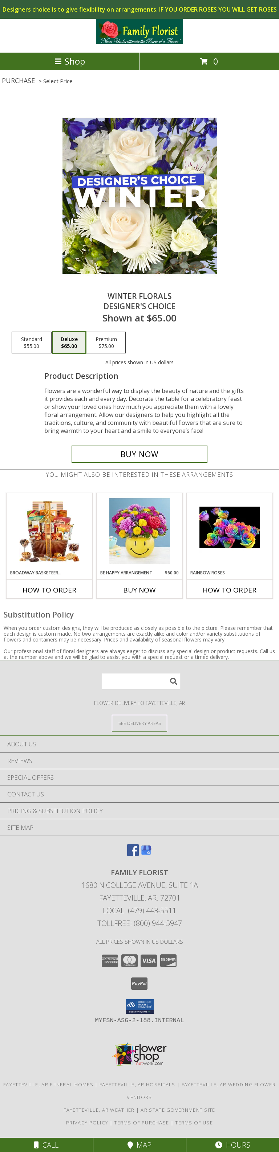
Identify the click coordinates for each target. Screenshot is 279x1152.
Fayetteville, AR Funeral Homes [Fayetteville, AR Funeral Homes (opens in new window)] (48, 1084)
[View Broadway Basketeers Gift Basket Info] (49, 531)
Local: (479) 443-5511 (139, 910)
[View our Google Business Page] (146, 853)
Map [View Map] (139, 1145)
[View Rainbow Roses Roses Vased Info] (229, 531)
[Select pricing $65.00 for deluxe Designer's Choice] (69, 342)
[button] (140, 1006)
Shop (69, 61)
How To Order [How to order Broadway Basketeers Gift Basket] (49, 590)
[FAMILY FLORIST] (139, 41)
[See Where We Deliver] (139, 723)
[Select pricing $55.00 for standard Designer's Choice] (31, 342)
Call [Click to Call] (46, 1145)
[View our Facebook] (133, 853)
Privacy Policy (87, 1122)
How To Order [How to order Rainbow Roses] (229, 590)
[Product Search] (141, 681)
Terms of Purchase (141, 1122)
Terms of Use (194, 1122)
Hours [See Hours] (232, 1145)
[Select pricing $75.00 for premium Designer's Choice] (106, 342)
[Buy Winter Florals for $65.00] (139, 454)
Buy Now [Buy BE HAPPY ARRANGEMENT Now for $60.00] (139, 590)
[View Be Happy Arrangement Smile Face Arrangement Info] (139, 531)
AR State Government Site (178, 1110)
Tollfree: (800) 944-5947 (139, 923)
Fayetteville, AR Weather (99, 1110)
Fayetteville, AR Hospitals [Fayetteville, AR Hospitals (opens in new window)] (137, 1084)
